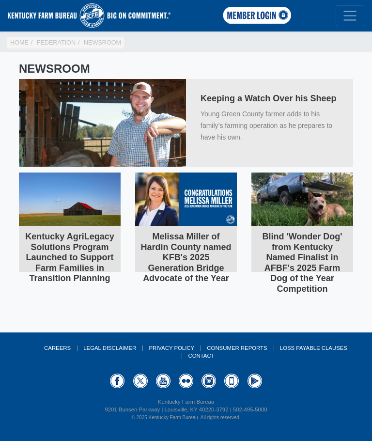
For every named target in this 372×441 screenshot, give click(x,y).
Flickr (186, 381)
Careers (57, 348)
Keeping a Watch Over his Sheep (268, 98)
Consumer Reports (237, 348)
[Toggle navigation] (350, 15)
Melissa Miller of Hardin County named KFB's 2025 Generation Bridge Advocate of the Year (185, 257)
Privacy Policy (171, 348)
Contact (201, 356)
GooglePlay (255, 381)
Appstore (231, 381)
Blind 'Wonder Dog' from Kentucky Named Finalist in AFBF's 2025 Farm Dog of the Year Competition (302, 263)
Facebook (117, 381)
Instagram (209, 381)
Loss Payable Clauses (313, 348)
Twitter (140, 381)
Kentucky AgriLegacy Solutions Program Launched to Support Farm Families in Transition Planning (69, 257)
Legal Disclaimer (109, 348)
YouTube (163, 381)
